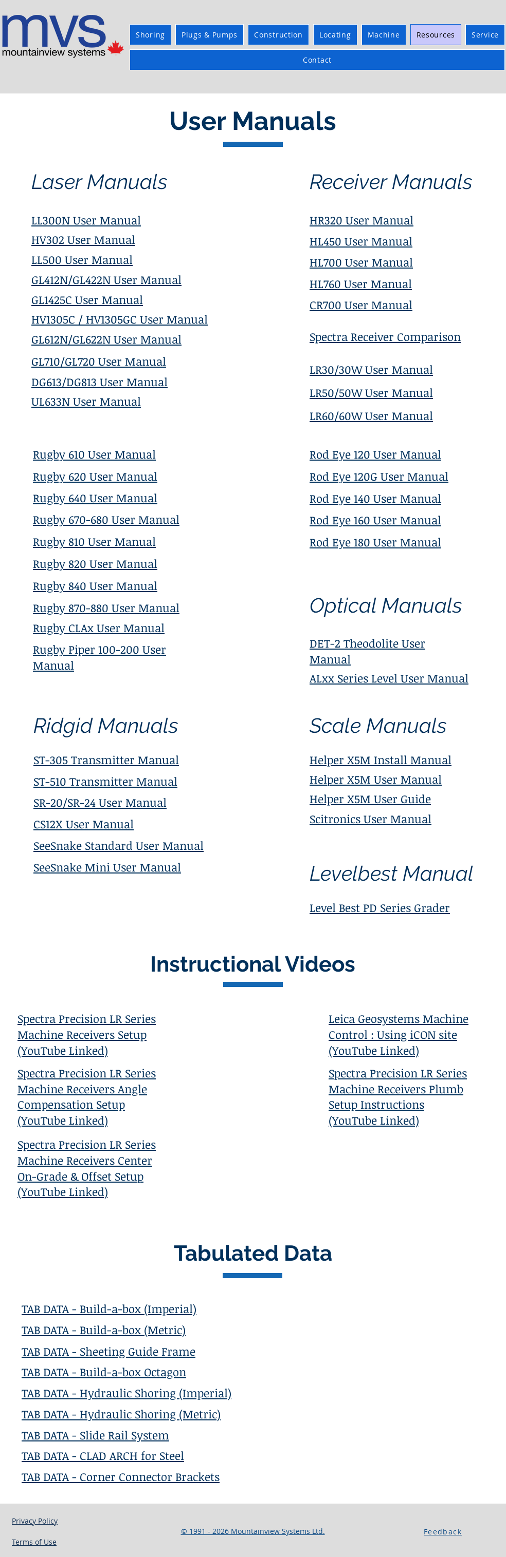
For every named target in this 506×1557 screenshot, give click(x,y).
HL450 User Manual (361, 241)
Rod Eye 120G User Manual (379, 476)
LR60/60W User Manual (371, 415)
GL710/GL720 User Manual (98, 361)
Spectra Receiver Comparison (385, 336)
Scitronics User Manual (370, 818)
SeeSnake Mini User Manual (107, 867)
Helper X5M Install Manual (380, 759)
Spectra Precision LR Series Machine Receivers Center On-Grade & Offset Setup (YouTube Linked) (86, 1167)
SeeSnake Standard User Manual (118, 845)
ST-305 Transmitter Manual (106, 759)
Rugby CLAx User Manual (99, 627)
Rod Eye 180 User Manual (375, 541)
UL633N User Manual (86, 401)
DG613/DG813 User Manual (99, 381)
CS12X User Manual (83, 823)
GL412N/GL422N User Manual (106, 279)
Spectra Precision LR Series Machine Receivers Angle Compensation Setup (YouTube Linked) (86, 1096)
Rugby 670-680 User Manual (106, 519)
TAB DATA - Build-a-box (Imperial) (109, 1308)
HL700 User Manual (361, 262)
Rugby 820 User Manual (95, 563)
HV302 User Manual (83, 239)
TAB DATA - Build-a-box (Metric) (104, 1329)
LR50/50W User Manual (371, 392)
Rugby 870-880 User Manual (106, 607)
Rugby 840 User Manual (95, 585)
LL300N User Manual (86, 219)
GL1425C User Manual (87, 299)
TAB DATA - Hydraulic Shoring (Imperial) (126, 1392)
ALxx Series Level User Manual (389, 678)
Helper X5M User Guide (370, 798)
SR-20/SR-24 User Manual (100, 802)
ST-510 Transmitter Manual (105, 781)
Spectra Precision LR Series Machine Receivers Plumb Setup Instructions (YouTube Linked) (398, 1096)
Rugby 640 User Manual (95, 497)
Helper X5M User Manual (376, 779)
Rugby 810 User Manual (94, 541)
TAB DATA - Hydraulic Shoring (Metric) (121, 1413)
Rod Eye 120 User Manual (375, 454)
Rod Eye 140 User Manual (375, 498)
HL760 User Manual (361, 283)
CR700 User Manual (361, 304)
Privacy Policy (35, 1521)
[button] (443, 1532)
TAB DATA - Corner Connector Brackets (121, 1476)
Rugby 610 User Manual (94, 454)
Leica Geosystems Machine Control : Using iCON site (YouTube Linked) (398, 1034)
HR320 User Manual (361, 219)
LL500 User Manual (82, 259)
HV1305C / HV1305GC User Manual (119, 319)
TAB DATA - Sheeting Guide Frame (108, 1351)
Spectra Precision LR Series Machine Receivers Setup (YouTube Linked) (86, 1034)
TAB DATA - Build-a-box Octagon (104, 1371)
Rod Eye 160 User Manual (375, 519)
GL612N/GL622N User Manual (106, 339)
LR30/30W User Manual (371, 369)
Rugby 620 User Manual (95, 476)
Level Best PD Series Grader (380, 907)
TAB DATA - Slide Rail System (95, 1434)
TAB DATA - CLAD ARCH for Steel (103, 1455)
